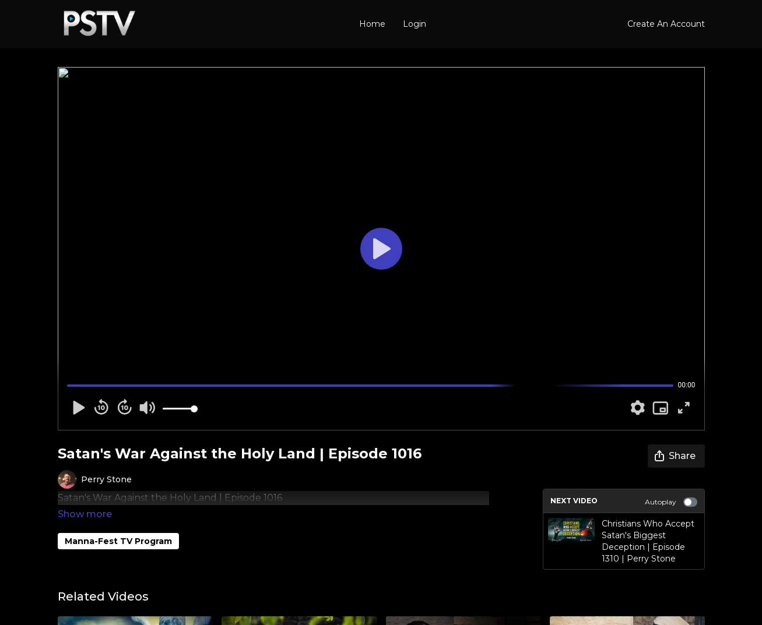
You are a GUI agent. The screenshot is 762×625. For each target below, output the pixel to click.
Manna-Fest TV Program (118, 525)
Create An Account (666, 24)
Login (414, 24)
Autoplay (671, 502)
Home (372, 24)
